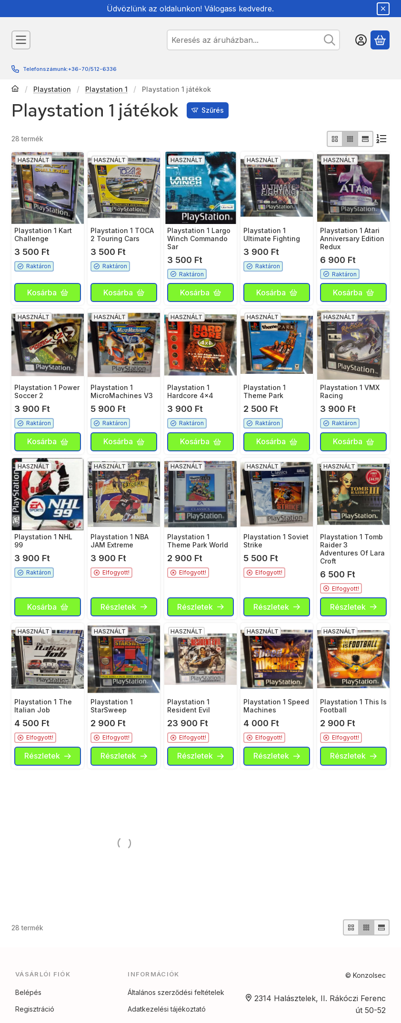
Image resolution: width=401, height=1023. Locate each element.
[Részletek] (123, 606)
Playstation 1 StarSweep (111, 706)
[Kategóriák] (20, 39)
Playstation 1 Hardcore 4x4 (190, 391)
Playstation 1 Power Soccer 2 (47, 391)
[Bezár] (383, 8)
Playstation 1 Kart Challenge (43, 234)
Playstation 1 (106, 89)
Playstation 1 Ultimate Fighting (271, 234)
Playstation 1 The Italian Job (43, 706)
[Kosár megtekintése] (380, 39)
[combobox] (253, 39)
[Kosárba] (47, 292)
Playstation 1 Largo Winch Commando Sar (199, 238)
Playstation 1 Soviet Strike (276, 541)
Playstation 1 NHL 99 (43, 541)
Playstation (52, 89)
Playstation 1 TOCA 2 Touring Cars (122, 234)
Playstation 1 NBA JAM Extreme (119, 541)
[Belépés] (361, 39)
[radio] (335, 139)
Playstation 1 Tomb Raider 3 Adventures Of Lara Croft (352, 549)
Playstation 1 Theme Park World (197, 541)
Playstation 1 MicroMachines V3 (121, 391)
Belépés (28, 1007)
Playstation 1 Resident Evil (188, 706)
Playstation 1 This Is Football (353, 706)
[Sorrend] (381, 139)
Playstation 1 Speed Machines (276, 706)
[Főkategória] (15, 89)
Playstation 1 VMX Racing (350, 391)
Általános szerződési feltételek (176, 1007)
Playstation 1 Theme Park (264, 391)
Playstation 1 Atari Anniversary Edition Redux (352, 238)
